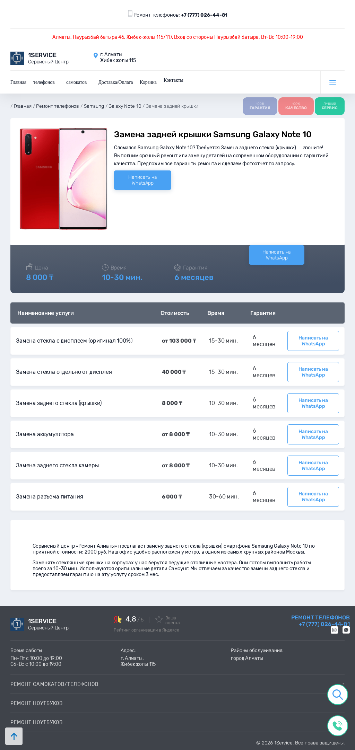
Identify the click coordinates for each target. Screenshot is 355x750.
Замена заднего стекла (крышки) (59, 403)
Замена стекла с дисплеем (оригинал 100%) (74, 340)
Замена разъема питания (49, 496)
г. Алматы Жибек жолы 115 (118, 57)
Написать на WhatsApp (142, 180)
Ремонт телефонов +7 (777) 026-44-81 (320, 620)
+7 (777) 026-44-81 (204, 15)
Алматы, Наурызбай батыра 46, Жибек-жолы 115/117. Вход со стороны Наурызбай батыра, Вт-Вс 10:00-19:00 (177, 37)
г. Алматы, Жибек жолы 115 (138, 661)
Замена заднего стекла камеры (57, 465)
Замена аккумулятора (45, 434)
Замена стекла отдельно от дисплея (64, 372)
